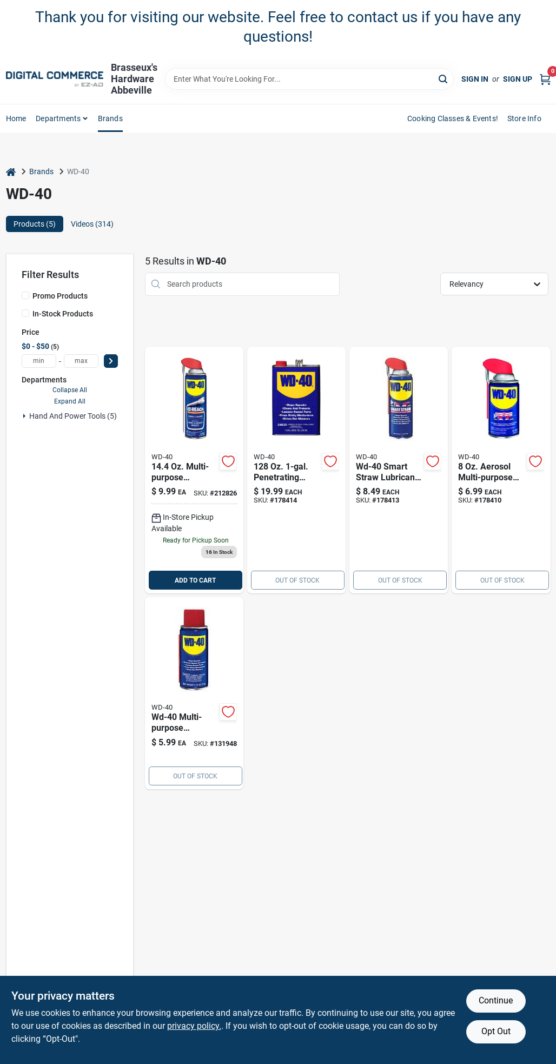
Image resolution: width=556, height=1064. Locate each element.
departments (58, 118)
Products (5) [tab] (35, 224)
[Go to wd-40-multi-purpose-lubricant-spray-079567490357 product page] (194, 693)
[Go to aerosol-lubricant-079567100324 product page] (398, 470)
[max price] (81, 361)
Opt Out (496, 1031)
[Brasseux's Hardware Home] (54, 79)
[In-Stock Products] (25, 313)
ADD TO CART (195, 580)
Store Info (524, 118)
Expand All (69, 401)
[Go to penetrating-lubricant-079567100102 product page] (296, 470)
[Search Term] (309, 79)
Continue (496, 1000)
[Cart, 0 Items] (545, 79)
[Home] (11, 171)
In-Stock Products (62, 313)
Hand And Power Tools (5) (73, 416)
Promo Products (60, 296)
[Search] (444, 78)
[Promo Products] (25, 295)
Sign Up (517, 79)
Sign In (474, 79)
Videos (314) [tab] (92, 224)
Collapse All (69, 390)
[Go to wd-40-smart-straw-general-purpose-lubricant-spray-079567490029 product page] (501, 470)
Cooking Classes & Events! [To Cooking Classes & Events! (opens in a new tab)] (452, 118)
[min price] (39, 361)
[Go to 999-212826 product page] (194, 470)
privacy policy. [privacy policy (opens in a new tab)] (194, 1026)
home (16, 118)
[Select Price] (111, 361)
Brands (110, 118)
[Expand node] (24, 416)
